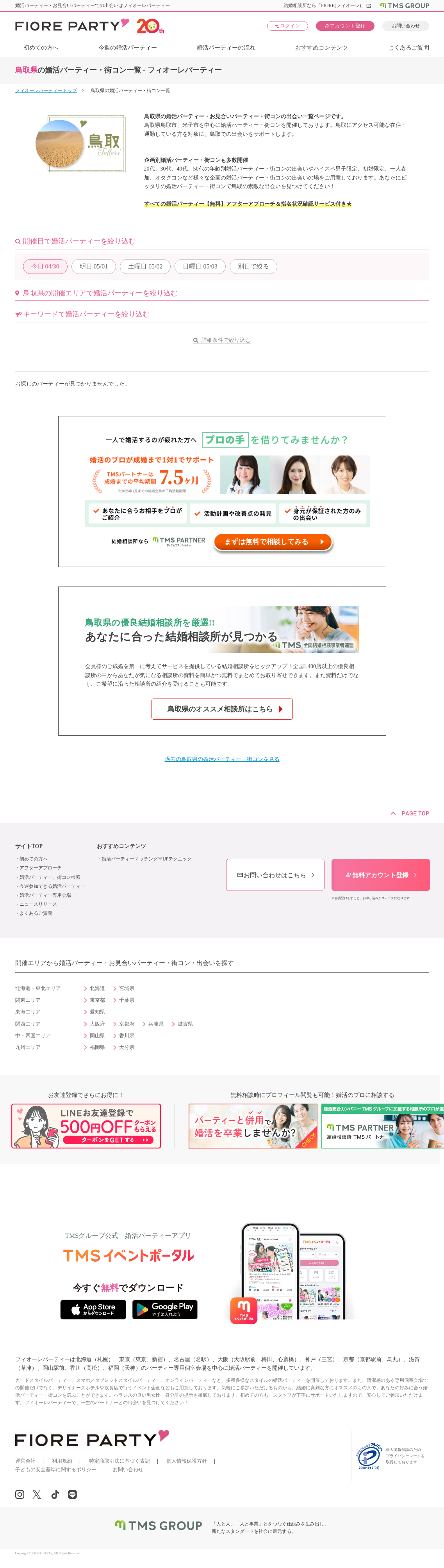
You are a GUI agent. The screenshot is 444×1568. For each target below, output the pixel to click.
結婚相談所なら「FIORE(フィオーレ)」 (327, 5)
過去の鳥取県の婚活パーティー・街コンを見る (222, 759)
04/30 (45, 266)
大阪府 (97, 1024)
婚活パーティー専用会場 (45, 895)
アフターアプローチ (41, 868)
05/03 (200, 266)
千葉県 (126, 1000)
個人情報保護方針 (186, 1461)
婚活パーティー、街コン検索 (50, 877)
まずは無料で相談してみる (266, 542)
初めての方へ (41, 47)
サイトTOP (29, 846)
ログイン (287, 25)
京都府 (126, 1024)
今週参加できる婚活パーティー (52, 886)
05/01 (94, 266)
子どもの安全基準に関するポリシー (55, 1469)
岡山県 (97, 1035)
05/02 (145, 266)
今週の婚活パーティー (127, 47)
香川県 (126, 1035)
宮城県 (126, 988)
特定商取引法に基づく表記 (119, 1461)
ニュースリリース (38, 904)
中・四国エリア (33, 1035)
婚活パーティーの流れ (226, 47)
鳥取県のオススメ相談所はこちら (220, 709)
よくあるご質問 (408, 47)
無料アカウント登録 (376, 875)
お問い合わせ (406, 25)
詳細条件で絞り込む (226, 340)
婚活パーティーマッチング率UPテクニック (147, 859)
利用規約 (62, 1461)
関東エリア (28, 1000)
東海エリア (28, 1012)
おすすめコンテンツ (321, 47)
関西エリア (28, 1024)
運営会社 (25, 1461)
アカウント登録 (345, 25)
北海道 (97, 988)
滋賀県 (185, 1024)
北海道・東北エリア (38, 988)
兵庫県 (156, 1024)
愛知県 (97, 1012)
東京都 (97, 1000)
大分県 (126, 1047)
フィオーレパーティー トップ (46, 90)
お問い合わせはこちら (271, 875)
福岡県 (97, 1047)
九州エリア (28, 1047)
